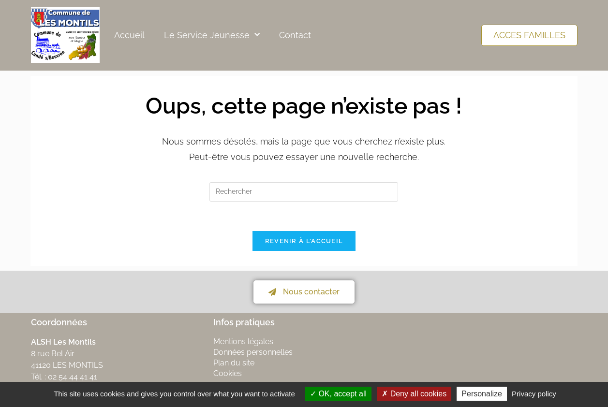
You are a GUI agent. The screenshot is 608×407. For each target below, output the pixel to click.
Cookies (227, 373)
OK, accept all (338, 394)
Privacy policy (534, 394)
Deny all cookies (414, 394)
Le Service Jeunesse (212, 35)
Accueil (129, 35)
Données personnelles (253, 352)
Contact (295, 35)
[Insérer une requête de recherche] (303, 192)
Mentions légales (243, 341)
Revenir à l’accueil (304, 241)
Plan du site (233, 362)
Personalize (481, 394)
